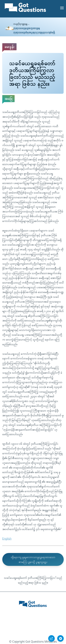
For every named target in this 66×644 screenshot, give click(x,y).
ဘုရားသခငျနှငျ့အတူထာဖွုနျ (26, 27)
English (6, 538)
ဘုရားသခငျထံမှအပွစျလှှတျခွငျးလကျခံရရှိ (34, 32)
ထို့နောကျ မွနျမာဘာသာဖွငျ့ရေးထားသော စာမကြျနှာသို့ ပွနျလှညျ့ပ (33, 559)
